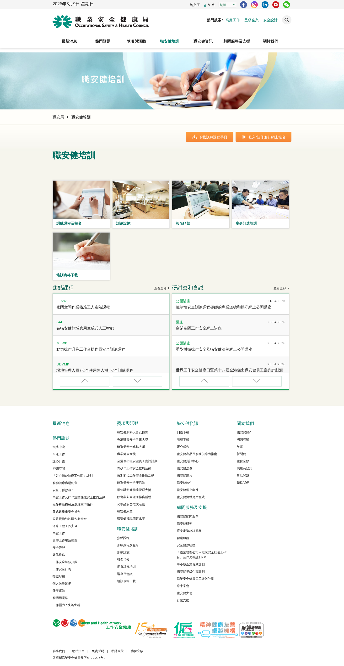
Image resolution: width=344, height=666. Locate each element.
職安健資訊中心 (188, 461)
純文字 (195, 4)
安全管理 (59, 547)
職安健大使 (184, 593)
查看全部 (162, 288)
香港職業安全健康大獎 (132, 439)
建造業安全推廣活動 (131, 482)
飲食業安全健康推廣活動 (134, 497)
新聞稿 (241, 454)
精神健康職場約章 (65, 483)
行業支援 (183, 600)
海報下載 (183, 439)
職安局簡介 (244, 432)
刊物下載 (183, 432)
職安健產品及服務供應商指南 (197, 454)
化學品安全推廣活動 (131, 504)
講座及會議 (125, 574)
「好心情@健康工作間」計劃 (73, 475)
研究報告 (183, 446)
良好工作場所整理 (65, 540)
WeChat (286, 4)
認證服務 (183, 538)
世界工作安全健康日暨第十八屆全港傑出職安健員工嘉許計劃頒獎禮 (229, 372)
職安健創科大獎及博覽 (132, 432)
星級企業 (251, 19)
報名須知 (123, 559)
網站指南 (78, 651)
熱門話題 (102, 41)
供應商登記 (244, 468)
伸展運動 (59, 590)
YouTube (275, 4)
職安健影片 (184, 475)
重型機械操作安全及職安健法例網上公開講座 (214, 349)
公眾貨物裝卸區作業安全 (70, 519)
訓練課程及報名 (128, 545)
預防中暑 (59, 447)
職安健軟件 (184, 482)
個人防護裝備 (62, 583)
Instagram (254, 4)
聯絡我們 (243, 482)
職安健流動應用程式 (191, 497)
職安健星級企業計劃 (191, 571)
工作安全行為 (62, 569)
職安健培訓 (169, 41)
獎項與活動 (136, 41)
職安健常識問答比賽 (131, 518)
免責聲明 (98, 651)
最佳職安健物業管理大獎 (134, 490)
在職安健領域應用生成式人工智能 (85, 328)
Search (286, 19)
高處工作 (233, 19)
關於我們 (270, 41)
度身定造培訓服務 (189, 531)
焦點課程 (123, 538)
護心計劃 (59, 461)
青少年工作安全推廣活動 (134, 468)
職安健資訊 (203, 41)
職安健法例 (184, 468)
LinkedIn (265, 4)
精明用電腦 (60, 598)
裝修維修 (59, 554)
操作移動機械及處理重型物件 (73, 504)
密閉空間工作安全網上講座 (199, 328)
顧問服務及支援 (236, 41)
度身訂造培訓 (126, 566)
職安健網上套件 (188, 490)
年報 (240, 446)
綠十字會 (183, 586)
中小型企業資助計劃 (191, 564)
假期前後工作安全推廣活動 (135, 475)
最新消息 (69, 41)
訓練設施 (123, 552)
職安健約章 (125, 511)
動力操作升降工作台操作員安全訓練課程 (90, 349)
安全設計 (270, 19)
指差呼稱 (59, 576)
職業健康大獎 (126, 454)
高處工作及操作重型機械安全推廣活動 (79, 497)
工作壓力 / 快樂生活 (66, 605)
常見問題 (243, 475)
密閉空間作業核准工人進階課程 (83, 307)
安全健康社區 (186, 545)
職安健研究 (184, 523)
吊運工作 (59, 454)
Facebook (243, 4)
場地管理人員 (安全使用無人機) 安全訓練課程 (94, 370)
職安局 (58, 117)
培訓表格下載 (126, 581)
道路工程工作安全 (65, 526)
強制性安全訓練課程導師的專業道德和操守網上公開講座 (223, 307)
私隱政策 (117, 651)
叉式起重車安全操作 (67, 511)
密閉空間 (59, 468)
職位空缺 (243, 461)
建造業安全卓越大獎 (131, 446)
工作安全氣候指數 (65, 562)
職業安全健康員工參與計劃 (195, 578)
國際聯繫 (243, 439)
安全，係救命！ (63, 490)
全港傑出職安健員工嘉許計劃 (137, 461)
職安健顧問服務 (188, 516)
